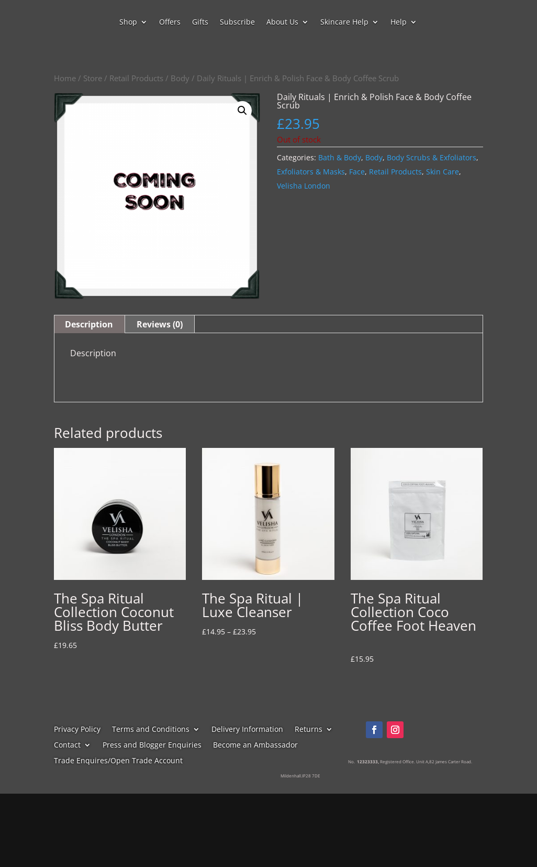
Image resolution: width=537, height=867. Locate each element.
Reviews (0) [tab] (160, 324)
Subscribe (237, 22)
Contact (67, 745)
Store (92, 78)
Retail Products (136, 78)
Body (180, 78)
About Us (282, 22)
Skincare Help (344, 22)
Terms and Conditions (150, 730)
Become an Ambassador (255, 745)
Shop (128, 22)
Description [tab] (89, 324)
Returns (308, 730)
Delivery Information (247, 730)
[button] (242, 110)
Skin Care (442, 172)
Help (398, 22)
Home (65, 78)
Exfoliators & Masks (311, 172)
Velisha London (303, 186)
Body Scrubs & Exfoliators (431, 157)
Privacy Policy (77, 730)
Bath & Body (339, 157)
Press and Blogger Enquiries (152, 745)
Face (357, 172)
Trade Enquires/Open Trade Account (118, 761)
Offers (170, 22)
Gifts (200, 22)
